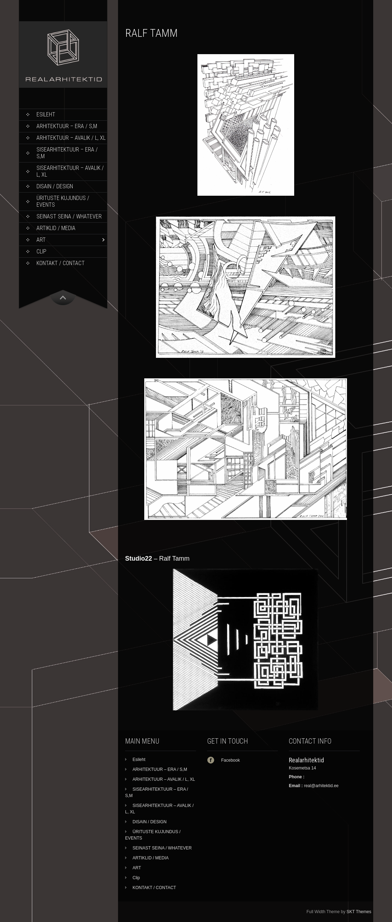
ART (41, 239)
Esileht (46, 114)
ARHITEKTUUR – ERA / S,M (67, 126)
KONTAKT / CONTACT (61, 263)
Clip (41, 251)
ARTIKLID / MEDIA (56, 228)
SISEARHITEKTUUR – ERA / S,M (67, 153)
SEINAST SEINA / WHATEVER (69, 216)
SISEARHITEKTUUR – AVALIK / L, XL (70, 171)
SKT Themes (359, 911)
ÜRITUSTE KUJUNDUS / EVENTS (63, 201)
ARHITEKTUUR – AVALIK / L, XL (71, 137)
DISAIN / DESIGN (55, 186)
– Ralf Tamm (157, 558)
